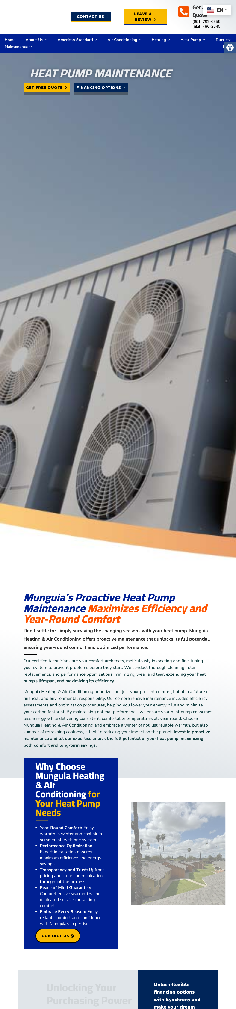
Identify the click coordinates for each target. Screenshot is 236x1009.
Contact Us (90, 16)
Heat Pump (190, 40)
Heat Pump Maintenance (127, 73)
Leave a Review (143, 17)
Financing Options (99, 87)
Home (10, 40)
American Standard (75, 40)
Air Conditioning (122, 40)
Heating (159, 40)
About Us (34, 40)
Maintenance (16, 47)
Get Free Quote (44, 87)
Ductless (223, 40)
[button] (230, 47)
